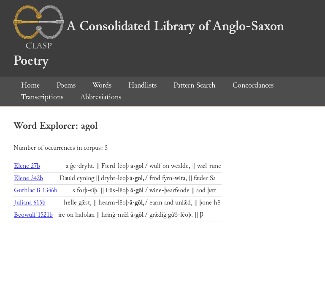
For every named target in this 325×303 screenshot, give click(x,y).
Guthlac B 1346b (35, 190)
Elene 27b (27, 166)
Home (30, 85)
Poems (66, 85)
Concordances (253, 85)
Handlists (142, 85)
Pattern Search (194, 85)
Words (101, 85)
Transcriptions (42, 97)
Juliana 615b (30, 202)
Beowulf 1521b (33, 215)
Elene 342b (28, 178)
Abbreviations (100, 97)
